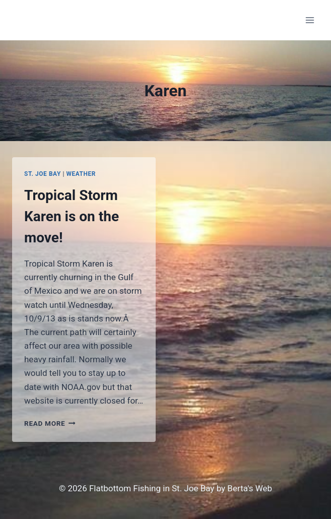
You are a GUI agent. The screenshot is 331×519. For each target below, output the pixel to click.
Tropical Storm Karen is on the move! (71, 216)
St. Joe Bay (42, 173)
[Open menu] (309, 20)
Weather (81, 173)
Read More (50, 423)
